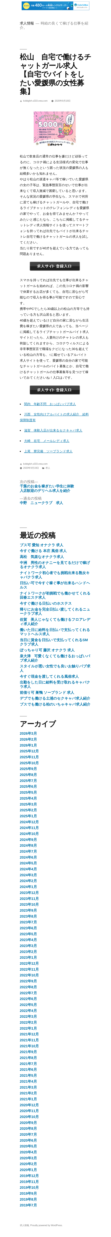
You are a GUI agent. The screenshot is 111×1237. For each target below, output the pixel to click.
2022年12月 (29, 963)
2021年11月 (29, 1040)
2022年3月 (28, 1016)
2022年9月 (28, 981)
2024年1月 (28, 887)
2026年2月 (28, 739)
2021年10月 (29, 1046)
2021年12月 (29, 1034)
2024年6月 (28, 857)
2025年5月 (28, 792)
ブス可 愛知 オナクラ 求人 (41, 545)
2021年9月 (28, 1052)
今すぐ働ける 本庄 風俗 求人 (43, 551)
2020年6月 (28, 1140)
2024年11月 (29, 828)
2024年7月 (28, 851)
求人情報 (27, 23)
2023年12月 (29, 893)
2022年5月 (28, 1005)
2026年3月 (28, 733)
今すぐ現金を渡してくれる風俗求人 (49, 676)
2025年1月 (28, 816)
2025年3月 (28, 804)
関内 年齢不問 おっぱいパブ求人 (50, 404)
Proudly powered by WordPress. (46, 1225)
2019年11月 (29, 1182)
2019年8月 (28, 1199)
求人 (48, 468)
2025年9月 (28, 769)
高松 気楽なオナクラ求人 (42, 557)
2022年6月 (28, 999)
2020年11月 (29, 1111)
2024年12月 (29, 822)
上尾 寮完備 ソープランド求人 (48, 451)
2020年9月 (28, 1123)
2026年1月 (28, 745)
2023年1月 (28, 957)
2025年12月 (29, 751)
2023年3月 (28, 946)
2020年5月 (28, 1146)
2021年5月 (28, 1075)
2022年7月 (28, 993)
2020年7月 (28, 1134)
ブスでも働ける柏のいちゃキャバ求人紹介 (55, 704)
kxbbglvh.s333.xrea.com (35, 101)
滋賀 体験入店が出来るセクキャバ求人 (53, 430)
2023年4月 (28, 940)
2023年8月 (28, 916)
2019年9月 (28, 1193)
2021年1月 (28, 1099)
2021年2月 (28, 1093)
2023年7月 (28, 922)
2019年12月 (29, 1176)
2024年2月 (28, 881)
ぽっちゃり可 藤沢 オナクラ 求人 (47, 650)
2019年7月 (28, 1205)
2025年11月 (29, 757)
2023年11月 (29, 899)
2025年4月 (28, 798)
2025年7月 (28, 781)
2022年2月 (28, 1022)
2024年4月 (28, 869)
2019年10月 (29, 1187)
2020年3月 (28, 1158)
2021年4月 (28, 1081)
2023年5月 (28, 934)
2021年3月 (28, 1087)
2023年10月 (29, 904)
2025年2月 (28, 810)
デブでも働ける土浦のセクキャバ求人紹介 (55, 698)
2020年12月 (29, 1105)
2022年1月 (28, 1028)
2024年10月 (29, 834)
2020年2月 (28, 1164)
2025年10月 (29, 763)
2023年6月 (28, 928)
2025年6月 (28, 786)
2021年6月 (28, 1069)
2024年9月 (28, 840)
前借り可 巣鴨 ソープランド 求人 (47, 693)
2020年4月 (28, 1152)
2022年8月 (28, 987)
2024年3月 (28, 875)
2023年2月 (28, 952)
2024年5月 (28, 863)
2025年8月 (28, 775)
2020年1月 (28, 1170)
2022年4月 (28, 1011)
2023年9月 (28, 910)
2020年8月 (28, 1128)
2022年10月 (29, 975)
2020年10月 (29, 1117)
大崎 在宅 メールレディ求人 (46, 441)
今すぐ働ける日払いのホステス (46, 603)
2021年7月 (28, 1064)
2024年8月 (28, 845)
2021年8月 (28, 1058)
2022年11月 (29, 969)
